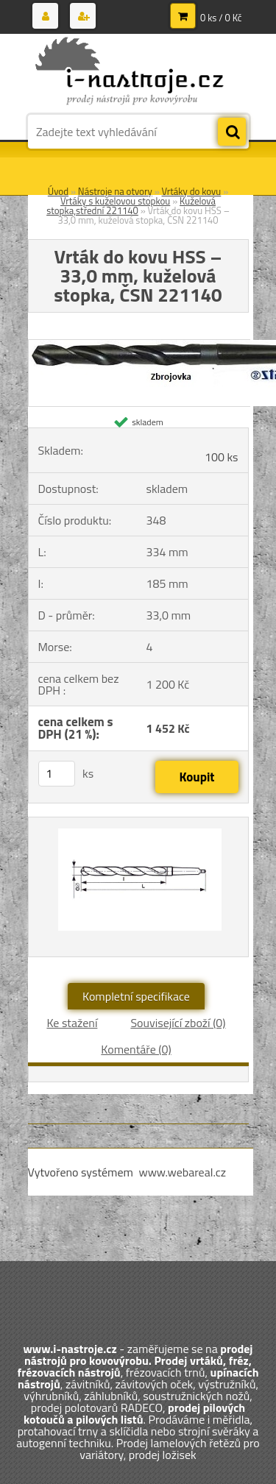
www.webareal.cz (182, 1172)
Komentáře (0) (136, 1049)
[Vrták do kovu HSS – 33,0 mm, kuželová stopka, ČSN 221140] (138, 887)
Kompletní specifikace (136, 996)
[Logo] (129, 72)
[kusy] (56, 774)
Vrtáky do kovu (192, 191)
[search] (232, 132)
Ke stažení (71, 1023)
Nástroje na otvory (115, 191)
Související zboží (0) (177, 1023)
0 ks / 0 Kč (221, 17)
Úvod (58, 191)
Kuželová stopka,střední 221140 (131, 206)
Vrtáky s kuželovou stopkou (115, 201)
